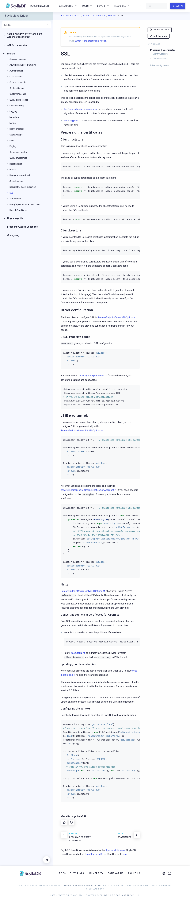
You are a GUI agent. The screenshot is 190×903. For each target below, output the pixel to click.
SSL (11, 193)
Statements (15, 198)
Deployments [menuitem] (68, 6)
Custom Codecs (17, 88)
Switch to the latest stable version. (91, 41)
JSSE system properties (91, 375)
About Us (134, 873)
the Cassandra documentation (79, 109)
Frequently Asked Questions (22, 226)
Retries (13, 169)
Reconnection (16, 164)
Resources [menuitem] (122, 6)
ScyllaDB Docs (71, 16)
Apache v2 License (115, 850)
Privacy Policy (94, 885)
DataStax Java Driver (95, 854)
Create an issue (159, 29)
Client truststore (160, 54)
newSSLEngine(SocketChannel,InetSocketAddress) (87, 490)
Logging (13, 111)
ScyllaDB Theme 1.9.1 (128, 895)
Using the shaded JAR (20, 175)
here (125, 854)
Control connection (18, 82)
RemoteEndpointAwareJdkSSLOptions (81, 430)
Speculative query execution (23, 187)
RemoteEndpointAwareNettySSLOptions (81, 591)
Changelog (13, 235)
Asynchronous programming (23, 65)
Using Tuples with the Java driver (25, 204)
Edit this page (158, 36)
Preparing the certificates (162, 50)
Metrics (13, 123)
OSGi (12, 140)
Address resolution (18, 59)
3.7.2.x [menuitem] (26, 25)
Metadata (14, 117)
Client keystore (160, 58)
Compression (16, 76)
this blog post (71, 120)
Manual (112, 16)
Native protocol (17, 129)
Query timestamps (18, 158)
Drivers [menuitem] (103, 6)
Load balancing (17, 105)
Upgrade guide (15, 218)
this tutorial (76, 653)
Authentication (16, 71)
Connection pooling (18, 152)
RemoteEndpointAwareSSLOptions (116, 317)
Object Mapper (16, 135)
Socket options (16, 181)
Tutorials (77, 873)
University (96, 873)
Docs (62, 873)
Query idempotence (19, 100)
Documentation (39, 6)
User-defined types (18, 210)
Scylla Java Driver (94, 16)
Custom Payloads (18, 94)
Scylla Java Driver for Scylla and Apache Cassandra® (24, 35)
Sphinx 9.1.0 (106, 895)
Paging (13, 146)
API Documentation (17, 45)
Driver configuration (159, 65)
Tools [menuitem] (87, 6)
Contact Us (116, 873)
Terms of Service (74, 885)
